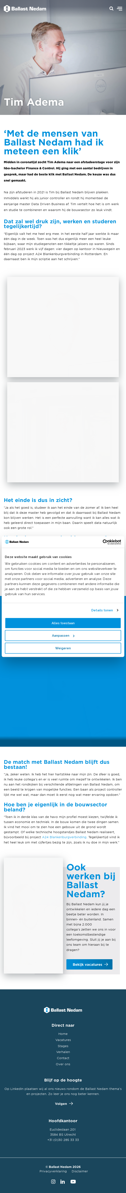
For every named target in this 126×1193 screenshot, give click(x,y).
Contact (63, 1058)
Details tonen (102, 610)
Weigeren (63, 648)
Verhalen (63, 1052)
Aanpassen (63, 636)
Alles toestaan (63, 623)
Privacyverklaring (53, 1171)
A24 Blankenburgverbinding (64, 837)
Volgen (63, 1104)
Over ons (63, 1064)
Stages (63, 1046)
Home (63, 1034)
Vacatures (63, 1040)
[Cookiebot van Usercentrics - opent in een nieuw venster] (102, 542)
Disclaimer (80, 1171)
